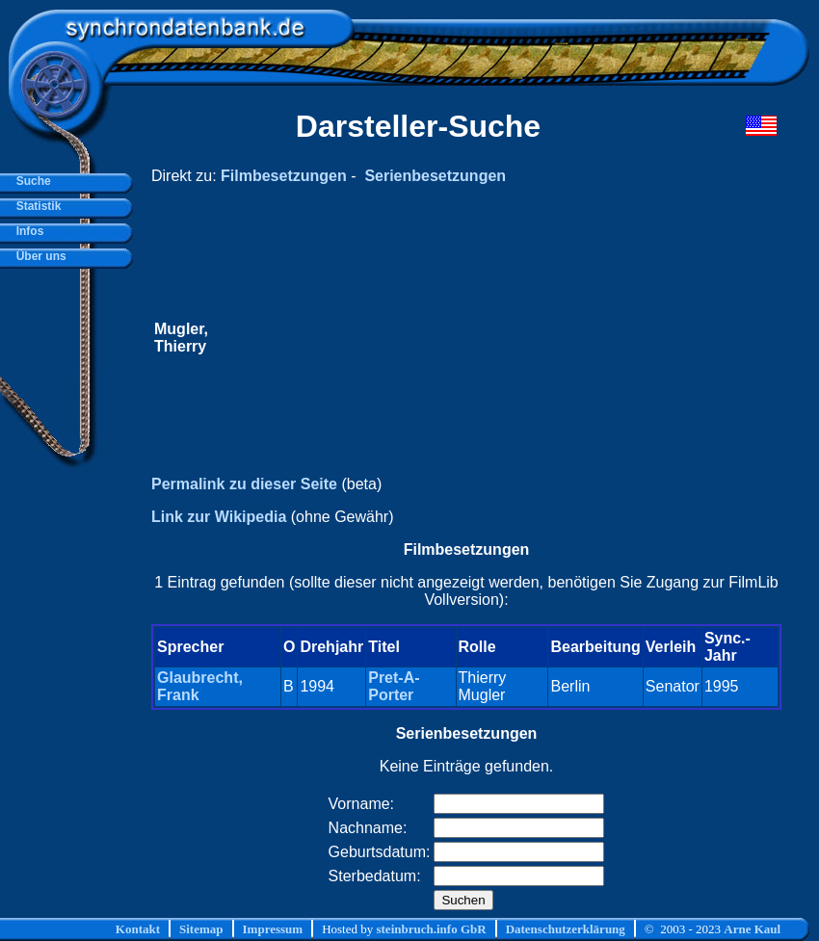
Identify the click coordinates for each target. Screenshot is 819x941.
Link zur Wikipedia (218, 517)
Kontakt (138, 929)
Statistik (35, 206)
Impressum (273, 929)
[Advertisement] (456, 338)
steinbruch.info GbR (431, 929)
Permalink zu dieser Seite (244, 484)
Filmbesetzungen (284, 176)
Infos (26, 231)
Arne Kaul (752, 929)
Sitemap (201, 929)
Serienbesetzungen (435, 176)
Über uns (38, 256)
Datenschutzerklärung (565, 929)
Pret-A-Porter (393, 686)
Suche (30, 181)
